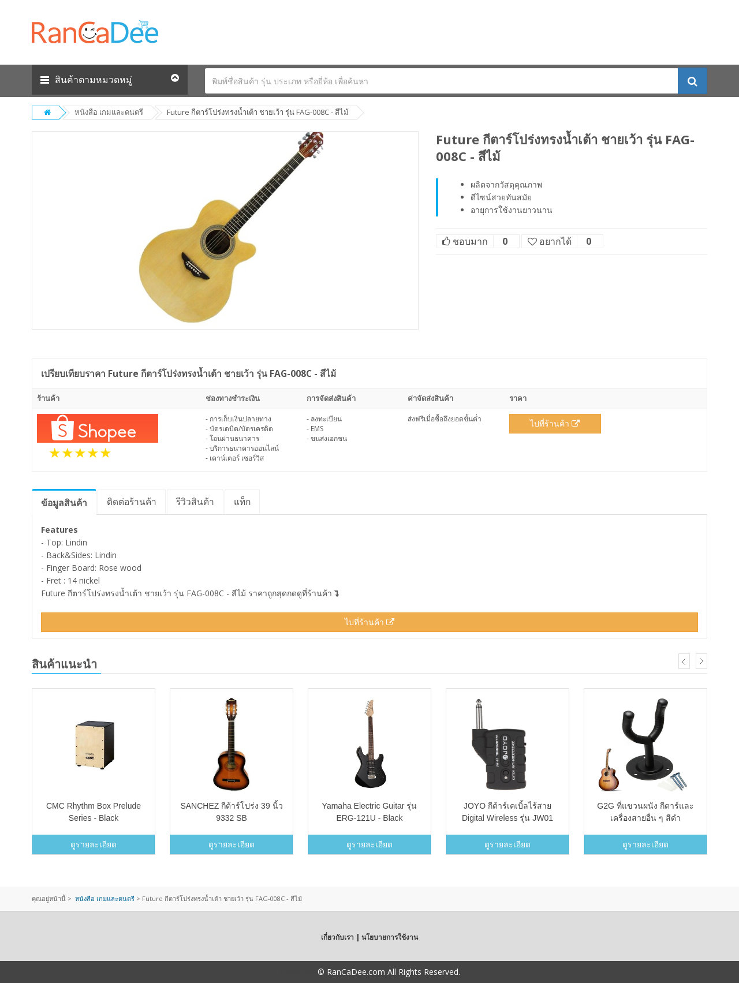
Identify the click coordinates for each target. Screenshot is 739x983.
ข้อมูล (64, 502)
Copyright (297, 971)
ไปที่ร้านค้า (555, 423)
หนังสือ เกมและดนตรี (108, 112)
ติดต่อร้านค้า (131, 501)
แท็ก (242, 501)
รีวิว (195, 501)
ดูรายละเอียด (93, 844)
